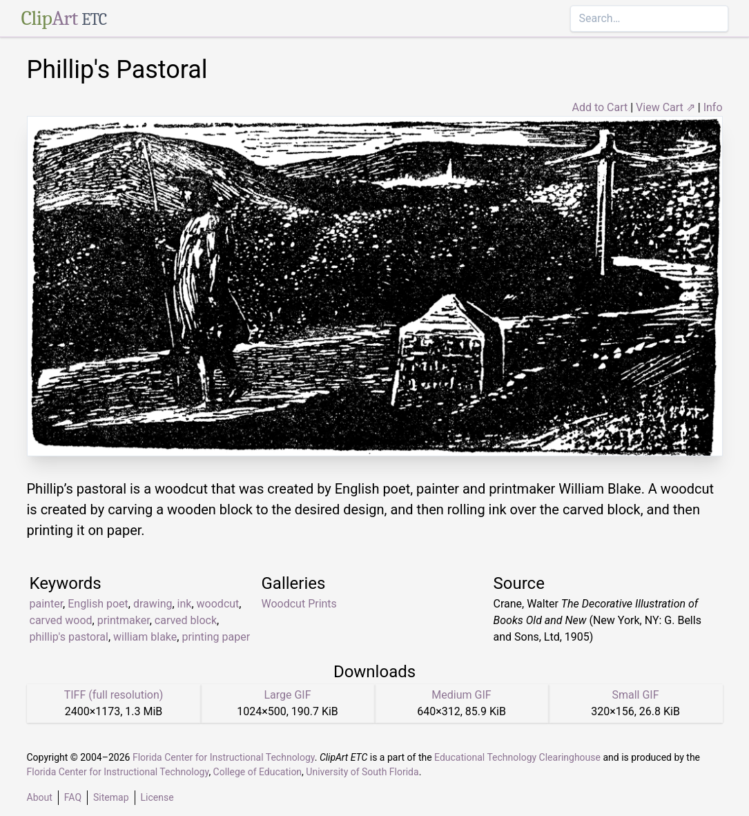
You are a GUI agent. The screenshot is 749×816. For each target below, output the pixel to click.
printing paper (216, 636)
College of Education (257, 771)
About (39, 797)
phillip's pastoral (69, 636)
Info (713, 107)
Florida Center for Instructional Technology (224, 757)
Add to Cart (600, 107)
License (157, 797)
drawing (153, 603)
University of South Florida (362, 771)
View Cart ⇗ (665, 107)
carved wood (61, 620)
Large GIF (287, 694)
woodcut (218, 603)
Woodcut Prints (299, 603)
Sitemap (110, 797)
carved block (186, 620)
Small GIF (635, 694)
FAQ (72, 797)
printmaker (123, 620)
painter (47, 603)
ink (184, 603)
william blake (145, 636)
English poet (98, 603)
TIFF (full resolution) (114, 694)
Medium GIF (461, 694)
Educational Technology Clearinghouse (517, 757)
